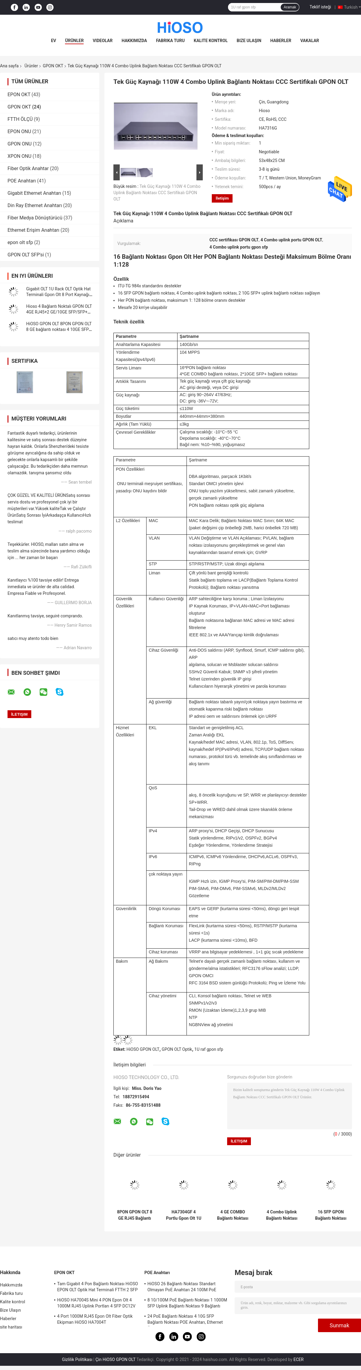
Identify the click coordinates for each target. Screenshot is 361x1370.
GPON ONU (20, 144)
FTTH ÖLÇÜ (20, 119)
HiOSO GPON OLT (142, 1049)
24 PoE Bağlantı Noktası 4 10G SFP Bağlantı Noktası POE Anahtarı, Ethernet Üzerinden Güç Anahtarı (185, 1320)
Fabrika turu (170, 40)
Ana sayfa (9, 65)
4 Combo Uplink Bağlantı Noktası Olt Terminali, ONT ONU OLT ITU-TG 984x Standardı (281, 1215)
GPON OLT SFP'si (26, 255)
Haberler (281, 40)
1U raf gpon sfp (208, 1049)
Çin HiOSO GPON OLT (115, 1359)
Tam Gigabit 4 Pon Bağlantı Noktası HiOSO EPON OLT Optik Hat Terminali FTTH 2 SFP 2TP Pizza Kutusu (97, 1287)
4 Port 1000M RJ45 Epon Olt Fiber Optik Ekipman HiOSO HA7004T (95, 1319)
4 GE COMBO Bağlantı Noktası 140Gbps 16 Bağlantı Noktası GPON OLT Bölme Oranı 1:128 (232, 1215)
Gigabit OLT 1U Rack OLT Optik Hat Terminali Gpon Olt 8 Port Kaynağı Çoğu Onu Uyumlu (58, 294)
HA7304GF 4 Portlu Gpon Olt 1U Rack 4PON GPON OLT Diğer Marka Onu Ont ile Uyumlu (183, 1215)
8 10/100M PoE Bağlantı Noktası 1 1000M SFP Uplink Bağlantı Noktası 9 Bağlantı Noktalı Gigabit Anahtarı (187, 1304)
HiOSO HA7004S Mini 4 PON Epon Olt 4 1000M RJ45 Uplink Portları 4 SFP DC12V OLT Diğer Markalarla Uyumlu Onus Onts (96, 1304)
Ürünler (74, 40)
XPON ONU (19, 156)
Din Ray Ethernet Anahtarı (35, 205)
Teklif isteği (320, 7)
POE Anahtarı (22, 181)
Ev (53, 40)
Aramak (290, 7)
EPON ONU (19, 131)
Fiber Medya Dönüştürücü (35, 218)
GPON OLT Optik (177, 1049)
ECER (298, 1359)
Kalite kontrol (211, 40)
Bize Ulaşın (249, 40)
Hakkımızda (134, 40)
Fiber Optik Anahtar (28, 168)
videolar (103, 40)
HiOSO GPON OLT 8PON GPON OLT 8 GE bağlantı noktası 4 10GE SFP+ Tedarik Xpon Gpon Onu (58, 329)
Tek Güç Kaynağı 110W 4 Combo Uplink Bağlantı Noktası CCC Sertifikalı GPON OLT (157, 192)
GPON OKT (53, 65)
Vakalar (309, 40)
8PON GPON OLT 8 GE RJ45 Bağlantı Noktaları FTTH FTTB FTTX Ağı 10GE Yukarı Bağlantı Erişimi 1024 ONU (134, 1215)
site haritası (11, 1327)
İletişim (222, 198)
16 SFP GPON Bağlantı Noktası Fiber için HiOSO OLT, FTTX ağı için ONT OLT (331, 1215)
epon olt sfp (20, 242)
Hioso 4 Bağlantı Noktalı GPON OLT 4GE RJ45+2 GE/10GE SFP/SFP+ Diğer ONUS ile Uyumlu (59, 312)
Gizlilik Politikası (77, 1359)
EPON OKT (19, 94)
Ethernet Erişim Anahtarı (33, 230)
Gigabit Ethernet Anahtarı (34, 193)
